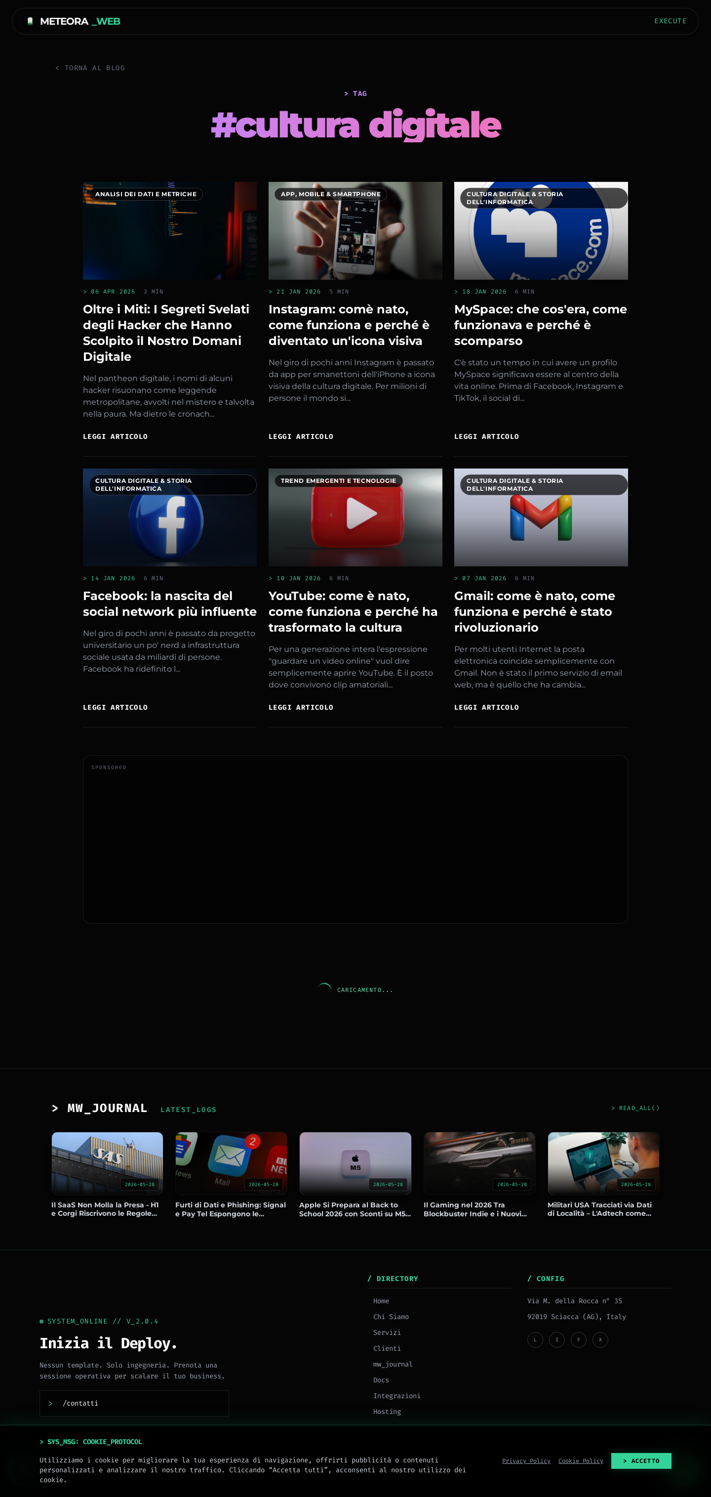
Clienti (384, 1348)
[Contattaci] (139, 1403)
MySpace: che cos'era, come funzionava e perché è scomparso (540, 325)
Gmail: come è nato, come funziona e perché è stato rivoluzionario (534, 612)
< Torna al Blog (90, 68)
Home (378, 1301)
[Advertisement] (355, 846)
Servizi (384, 1332)
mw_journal (390, 1364)
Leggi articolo (115, 436)
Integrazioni (394, 1396)
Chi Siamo (388, 1317)
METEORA (72, 21)
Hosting (384, 1411)
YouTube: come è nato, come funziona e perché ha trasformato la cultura (353, 612)
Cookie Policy (580, 1461)
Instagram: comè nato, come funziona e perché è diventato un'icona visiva (349, 325)
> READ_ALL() (635, 1108)
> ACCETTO (641, 1461)
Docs (378, 1380)
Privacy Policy (526, 1461)
